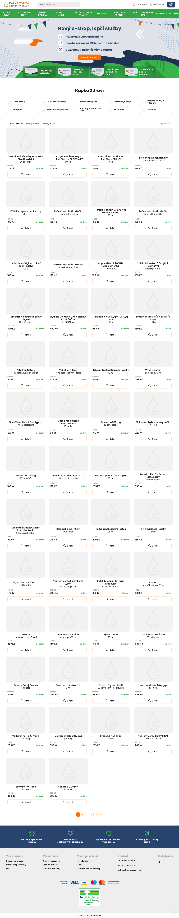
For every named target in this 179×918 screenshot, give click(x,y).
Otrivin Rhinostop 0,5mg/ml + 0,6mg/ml (153, 266)
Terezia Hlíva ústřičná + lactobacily (153, 477)
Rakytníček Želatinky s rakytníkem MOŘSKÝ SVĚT (68, 159)
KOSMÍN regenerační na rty (25, 212)
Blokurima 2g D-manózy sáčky (153, 423)
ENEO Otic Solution (68, 636)
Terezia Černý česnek (26, 686)
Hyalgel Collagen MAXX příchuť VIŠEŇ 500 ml (68, 319)
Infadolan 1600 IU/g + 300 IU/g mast (111, 319)
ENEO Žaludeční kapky (153, 530)
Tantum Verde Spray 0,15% (153, 737)
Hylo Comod (111, 636)
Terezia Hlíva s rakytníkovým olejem (25, 319)
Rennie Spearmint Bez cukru (68, 477)
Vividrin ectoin (153, 371)
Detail (26, 174)
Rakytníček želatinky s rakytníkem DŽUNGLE (110, 159)
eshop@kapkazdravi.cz (129, 870)
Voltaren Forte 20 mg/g (153, 686)
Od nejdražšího (50, 123)
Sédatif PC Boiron (68, 788)
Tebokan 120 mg (26, 371)
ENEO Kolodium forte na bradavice (110, 583)
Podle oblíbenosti (16, 123)
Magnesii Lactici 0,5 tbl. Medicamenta (111, 266)
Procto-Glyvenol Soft (111, 686)
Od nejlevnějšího (33, 123)
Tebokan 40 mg (68, 371)
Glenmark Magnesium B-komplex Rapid (26, 530)
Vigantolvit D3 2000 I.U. (26, 584)
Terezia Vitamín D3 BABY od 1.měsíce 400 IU (110, 212)
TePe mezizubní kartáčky (153, 159)
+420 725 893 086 (126, 865)
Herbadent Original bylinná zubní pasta (26, 266)
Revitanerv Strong (26, 788)
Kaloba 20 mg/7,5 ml (68, 530)
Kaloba (153, 584)
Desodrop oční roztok (68, 686)
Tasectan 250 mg (26, 477)
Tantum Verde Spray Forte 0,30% (68, 583)
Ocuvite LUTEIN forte (153, 636)
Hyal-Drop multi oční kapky (110, 477)
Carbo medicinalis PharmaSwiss (68, 423)
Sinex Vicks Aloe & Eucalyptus (26, 423)
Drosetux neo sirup (110, 737)
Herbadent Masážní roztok (110, 530)
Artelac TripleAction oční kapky (111, 371)
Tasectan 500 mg (111, 423)
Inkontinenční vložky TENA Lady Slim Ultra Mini (26, 159)
